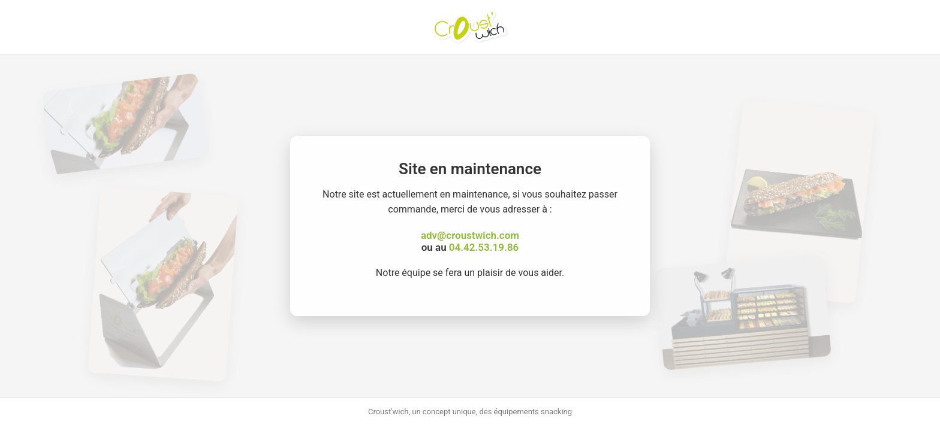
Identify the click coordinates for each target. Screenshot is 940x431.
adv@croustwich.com (470, 235)
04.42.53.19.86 (484, 247)
